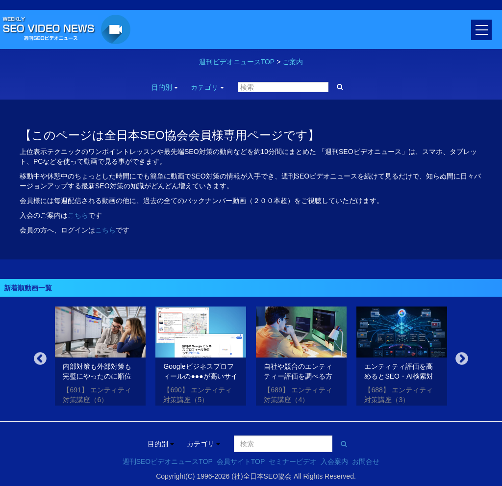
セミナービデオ (293, 461)
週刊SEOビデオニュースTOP (168, 461)
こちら (78, 215)
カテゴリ (207, 87)
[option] (100, 358)
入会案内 (334, 461)
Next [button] (461, 359)
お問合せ (365, 461)
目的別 (164, 87)
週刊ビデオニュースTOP (237, 62)
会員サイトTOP (241, 461)
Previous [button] (40, 359)
